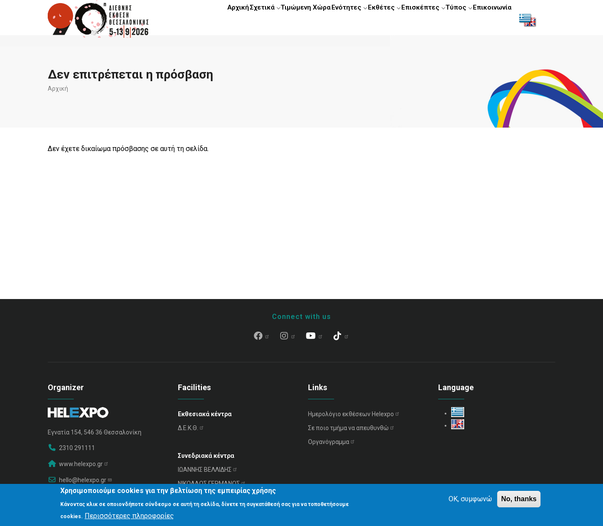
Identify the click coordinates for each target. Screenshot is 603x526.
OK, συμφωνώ (470, 499)
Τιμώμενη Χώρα (278, 19)
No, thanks (519, 499)
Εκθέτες (366, 19)
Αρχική (199, 19)
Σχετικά (231, 19)
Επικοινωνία (489, 19)
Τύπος (450, 19)
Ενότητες (325, 19)
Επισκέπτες (409, 19)
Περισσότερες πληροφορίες (129, 516)
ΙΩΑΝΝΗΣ (208, 473)
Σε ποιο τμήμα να (351, 431)
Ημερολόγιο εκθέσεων (354, 417)
